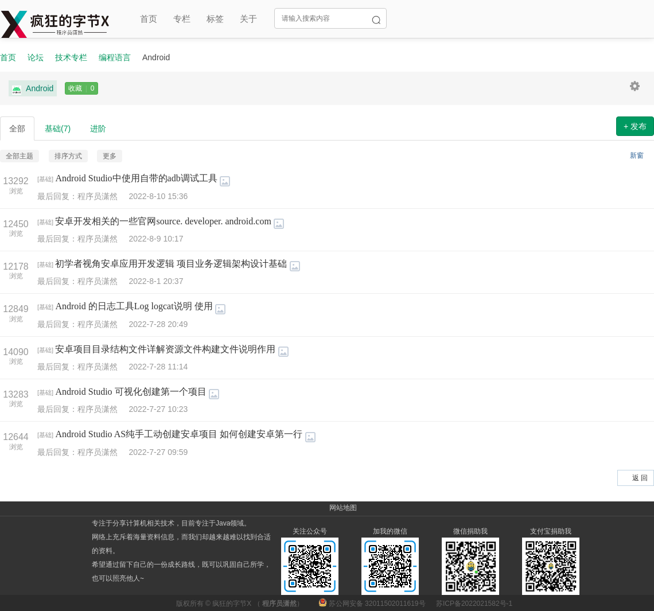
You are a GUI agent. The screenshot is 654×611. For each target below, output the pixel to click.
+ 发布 (635, 126)
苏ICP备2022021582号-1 (474, 604)
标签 (215, 19)
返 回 (640, 478)
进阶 (98, 128)
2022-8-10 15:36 (158, 196)
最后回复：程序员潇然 (83, 196)
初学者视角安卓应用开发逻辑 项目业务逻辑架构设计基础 (171, 263)
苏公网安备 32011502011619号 (372, 604)
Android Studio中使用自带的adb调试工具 (136, 178)
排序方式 (68, 156)
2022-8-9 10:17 (156, 238)
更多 (109, 156)
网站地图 (343, 508)
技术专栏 (71, 57)
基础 (58, 128)
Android (32, 89)
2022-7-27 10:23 (158, 409)
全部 (17, 128)
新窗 (637, 155)
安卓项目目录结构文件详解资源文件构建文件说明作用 (165, 349)
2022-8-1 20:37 (156, 281)
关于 (248, 19)
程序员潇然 (279, 604)
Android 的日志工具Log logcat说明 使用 (133, 306)
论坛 (36, 57)
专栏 (181, 19)
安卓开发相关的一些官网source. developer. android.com (163, 221)
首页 (148, 19)
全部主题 (19, 156)
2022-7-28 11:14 (158, 366)
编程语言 (115, 57)
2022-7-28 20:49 (158, 324)
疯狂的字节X (231, 604)
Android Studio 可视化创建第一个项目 (130, 391)
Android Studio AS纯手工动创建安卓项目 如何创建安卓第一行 (178, 434)
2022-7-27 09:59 (158, 452)
